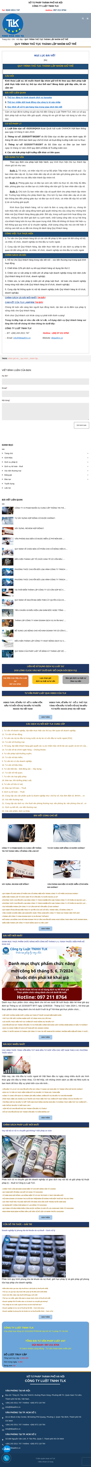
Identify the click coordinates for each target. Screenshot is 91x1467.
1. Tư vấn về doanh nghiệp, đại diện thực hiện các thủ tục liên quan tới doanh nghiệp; (39, 730)
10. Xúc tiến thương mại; (12, 799)
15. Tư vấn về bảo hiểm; (12, 757)
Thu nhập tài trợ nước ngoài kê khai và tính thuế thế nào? (22, 1304)
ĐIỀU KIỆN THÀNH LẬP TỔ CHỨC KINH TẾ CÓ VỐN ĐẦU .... (40, 559)
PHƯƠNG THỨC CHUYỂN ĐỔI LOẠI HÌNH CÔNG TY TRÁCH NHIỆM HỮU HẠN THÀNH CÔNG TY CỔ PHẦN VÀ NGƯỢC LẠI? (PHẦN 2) (44, 900)
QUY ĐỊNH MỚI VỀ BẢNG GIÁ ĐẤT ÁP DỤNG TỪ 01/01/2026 (23, 1192)
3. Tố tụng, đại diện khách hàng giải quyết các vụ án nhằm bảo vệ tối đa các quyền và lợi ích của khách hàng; (44, 746)
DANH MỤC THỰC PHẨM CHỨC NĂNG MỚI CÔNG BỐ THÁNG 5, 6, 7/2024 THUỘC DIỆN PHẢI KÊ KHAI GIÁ (43, 943)
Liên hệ (7, 488)
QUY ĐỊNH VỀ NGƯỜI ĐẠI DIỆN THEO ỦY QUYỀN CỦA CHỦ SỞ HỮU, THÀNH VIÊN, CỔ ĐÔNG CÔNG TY (38, 910)
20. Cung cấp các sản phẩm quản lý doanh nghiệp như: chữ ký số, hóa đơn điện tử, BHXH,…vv (43, 796)
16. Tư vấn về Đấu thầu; (12, 765)
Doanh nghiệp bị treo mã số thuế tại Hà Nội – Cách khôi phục (23, 1308)
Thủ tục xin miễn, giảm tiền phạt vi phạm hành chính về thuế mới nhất (26, 1298)
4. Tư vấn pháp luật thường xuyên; (17, 753)
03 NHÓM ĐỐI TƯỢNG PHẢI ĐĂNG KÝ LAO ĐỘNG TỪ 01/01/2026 (25, 1205)
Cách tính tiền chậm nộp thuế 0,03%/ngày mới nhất (20, 1295)
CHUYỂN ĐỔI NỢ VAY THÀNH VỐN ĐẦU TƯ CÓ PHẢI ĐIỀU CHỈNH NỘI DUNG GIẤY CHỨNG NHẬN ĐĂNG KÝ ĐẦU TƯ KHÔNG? (45, 1025)
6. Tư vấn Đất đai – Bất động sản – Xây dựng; (22, 769)
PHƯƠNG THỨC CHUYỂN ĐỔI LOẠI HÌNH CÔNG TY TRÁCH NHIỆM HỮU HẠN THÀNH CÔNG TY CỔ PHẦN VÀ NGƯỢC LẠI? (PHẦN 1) (44, 903)
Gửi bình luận (81, 425)
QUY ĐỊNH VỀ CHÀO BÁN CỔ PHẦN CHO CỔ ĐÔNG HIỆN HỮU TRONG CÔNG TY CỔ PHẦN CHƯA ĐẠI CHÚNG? (40, 893)
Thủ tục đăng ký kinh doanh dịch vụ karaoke (29, 97)
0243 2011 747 (13, 10)
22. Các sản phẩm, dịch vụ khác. (16, 811)
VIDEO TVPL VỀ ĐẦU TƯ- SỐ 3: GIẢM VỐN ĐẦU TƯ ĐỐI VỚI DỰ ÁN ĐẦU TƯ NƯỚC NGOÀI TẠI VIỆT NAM (22, 705)
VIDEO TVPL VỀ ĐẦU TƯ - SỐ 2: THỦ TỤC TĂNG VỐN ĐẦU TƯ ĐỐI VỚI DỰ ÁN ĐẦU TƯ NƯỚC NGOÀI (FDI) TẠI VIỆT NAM (68, 705)
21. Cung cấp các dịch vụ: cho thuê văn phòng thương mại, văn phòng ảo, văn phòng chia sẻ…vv (44, 803)
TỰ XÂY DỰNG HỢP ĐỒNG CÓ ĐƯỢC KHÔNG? (66, 848)
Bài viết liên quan (12, 500)
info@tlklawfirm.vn (12, 1407)
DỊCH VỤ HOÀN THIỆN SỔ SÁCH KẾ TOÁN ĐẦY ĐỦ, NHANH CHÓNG (26, 1028)
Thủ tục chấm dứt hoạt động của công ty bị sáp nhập (33, 102)
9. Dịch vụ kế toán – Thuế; (13, 792)
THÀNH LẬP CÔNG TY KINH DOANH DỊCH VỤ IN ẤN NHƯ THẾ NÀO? (26, 916)
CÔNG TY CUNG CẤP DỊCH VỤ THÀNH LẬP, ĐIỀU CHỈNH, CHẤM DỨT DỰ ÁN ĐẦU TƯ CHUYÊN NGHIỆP (37, 1095)
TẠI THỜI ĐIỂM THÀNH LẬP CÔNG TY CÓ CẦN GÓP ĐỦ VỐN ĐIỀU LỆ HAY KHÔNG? (31, 906)
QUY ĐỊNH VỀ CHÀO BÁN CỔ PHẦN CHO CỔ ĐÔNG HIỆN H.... (41, 549)
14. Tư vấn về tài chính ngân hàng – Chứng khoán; (24, 750)
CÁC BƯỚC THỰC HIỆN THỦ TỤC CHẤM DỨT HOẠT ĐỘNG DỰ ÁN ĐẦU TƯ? (28, 1021)
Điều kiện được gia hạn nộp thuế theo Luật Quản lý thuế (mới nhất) (25, 1288)
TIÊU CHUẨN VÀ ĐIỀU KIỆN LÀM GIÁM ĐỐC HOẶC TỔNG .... (40, 610)
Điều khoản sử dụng (46, 1462)
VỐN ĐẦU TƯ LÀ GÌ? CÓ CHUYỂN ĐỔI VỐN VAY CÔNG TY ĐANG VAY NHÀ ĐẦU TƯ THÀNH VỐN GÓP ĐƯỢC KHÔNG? (43, 1089)
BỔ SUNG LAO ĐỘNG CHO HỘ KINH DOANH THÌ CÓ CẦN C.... (41, 631)
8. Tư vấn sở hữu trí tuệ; (12, 784)
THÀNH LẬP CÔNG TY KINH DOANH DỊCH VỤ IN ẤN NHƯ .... (40, 620)
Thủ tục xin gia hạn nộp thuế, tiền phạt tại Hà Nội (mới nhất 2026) (25, 1292)
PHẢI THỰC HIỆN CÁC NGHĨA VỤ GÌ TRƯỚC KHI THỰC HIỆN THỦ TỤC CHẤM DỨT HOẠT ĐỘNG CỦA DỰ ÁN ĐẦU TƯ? (43, 1099)
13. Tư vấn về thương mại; (13, 742)
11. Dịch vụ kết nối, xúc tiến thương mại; (19, 807)
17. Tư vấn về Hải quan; (12, 773)
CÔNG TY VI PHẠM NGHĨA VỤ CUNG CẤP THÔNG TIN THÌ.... (40, 508)
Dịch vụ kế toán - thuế (13, 466)
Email (4, 388)
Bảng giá (8, 475)
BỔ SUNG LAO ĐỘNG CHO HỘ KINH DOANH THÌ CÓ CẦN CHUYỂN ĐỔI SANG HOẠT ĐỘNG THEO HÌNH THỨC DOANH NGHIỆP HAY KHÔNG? (46, 920)
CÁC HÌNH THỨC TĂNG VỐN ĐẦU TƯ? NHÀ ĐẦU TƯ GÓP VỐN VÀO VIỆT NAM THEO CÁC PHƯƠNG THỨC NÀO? (45, 1051)
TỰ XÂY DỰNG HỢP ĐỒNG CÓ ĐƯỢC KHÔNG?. (35, 518)
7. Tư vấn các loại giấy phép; (14, 776)
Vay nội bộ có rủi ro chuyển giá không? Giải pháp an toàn (27, 1131)
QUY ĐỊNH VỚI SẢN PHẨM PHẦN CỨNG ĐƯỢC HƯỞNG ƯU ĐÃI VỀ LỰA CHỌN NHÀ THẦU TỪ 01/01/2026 (38, 1208)
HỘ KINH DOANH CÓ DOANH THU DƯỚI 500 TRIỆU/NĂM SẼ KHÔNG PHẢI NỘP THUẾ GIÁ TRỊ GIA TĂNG (38, 1198)
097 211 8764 (59, 10)
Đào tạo (7, 479)
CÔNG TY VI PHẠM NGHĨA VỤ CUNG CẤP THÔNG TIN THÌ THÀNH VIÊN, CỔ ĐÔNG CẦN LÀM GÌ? (21, 849)
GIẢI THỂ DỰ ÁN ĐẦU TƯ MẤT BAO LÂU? (17, 1105)
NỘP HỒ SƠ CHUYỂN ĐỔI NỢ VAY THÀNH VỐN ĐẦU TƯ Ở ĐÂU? (25, 1108)
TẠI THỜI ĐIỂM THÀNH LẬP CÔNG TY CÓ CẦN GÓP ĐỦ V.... (40, 590)
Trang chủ (8, 453)
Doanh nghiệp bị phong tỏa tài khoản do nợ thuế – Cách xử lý (28, 1230)
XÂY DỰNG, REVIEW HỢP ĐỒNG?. (29, 528)
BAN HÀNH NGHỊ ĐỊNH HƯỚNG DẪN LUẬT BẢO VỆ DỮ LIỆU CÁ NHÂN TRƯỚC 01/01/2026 (33, 1211)
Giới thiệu (8, 458)
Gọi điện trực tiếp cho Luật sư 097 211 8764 (15, 681)
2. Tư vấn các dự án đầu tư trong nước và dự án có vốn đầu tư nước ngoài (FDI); (37, 738)
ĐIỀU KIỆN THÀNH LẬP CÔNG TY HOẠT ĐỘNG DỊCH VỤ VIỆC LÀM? (25, 923)
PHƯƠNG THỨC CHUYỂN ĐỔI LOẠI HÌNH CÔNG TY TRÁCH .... (41, 569)
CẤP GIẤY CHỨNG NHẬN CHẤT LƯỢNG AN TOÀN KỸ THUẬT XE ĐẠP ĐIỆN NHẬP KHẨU (32, 1015)
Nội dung (6, 400)
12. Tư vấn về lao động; (12, 734)
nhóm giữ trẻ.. (14, 358)
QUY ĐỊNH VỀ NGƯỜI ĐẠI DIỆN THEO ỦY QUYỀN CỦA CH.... (40, 600)
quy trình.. (25, 358)
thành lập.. (34, 358)
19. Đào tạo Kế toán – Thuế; (14, 788)
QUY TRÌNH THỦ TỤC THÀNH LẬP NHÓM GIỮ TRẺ (45, 44)
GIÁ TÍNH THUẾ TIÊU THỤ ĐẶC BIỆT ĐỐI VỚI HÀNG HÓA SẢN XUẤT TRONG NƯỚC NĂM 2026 (34, 1202)
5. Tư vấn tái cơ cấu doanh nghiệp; (17, 761)
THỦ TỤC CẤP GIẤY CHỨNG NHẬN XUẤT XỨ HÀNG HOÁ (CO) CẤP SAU (27, 1018)
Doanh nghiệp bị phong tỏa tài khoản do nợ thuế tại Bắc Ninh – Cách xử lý (28, 1311)
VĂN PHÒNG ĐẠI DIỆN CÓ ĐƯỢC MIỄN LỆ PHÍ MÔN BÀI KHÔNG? (67, 885)
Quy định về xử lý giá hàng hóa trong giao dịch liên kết (34, 107)
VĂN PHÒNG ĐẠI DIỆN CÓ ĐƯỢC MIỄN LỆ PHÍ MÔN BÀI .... (40, 539)
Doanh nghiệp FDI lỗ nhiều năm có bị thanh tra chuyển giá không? (25, 1301)
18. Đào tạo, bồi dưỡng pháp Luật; (17, 780)
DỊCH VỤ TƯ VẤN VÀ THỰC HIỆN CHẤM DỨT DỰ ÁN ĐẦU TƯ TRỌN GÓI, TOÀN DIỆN (31, 1092)
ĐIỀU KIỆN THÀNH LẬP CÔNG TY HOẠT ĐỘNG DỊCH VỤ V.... (40, 641)
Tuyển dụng (9, 484)
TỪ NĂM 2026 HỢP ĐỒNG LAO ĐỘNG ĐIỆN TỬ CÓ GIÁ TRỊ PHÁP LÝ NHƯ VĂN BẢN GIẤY (33, 1195)
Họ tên (5, 376)
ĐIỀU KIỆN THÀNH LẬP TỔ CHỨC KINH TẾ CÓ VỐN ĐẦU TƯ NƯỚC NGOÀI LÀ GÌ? (30, 897)
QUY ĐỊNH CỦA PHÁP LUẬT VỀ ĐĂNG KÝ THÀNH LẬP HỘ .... (40, 651)
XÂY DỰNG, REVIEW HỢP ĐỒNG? (15, 884)
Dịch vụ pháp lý (10, 462)
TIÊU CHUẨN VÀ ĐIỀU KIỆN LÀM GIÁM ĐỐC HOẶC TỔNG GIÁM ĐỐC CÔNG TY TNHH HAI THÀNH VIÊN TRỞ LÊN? (41, 913)
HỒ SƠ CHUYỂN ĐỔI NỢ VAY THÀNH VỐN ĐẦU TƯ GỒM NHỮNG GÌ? (26, 1112)
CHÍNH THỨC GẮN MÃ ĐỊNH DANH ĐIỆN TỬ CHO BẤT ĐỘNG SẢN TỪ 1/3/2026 (29, 1189)
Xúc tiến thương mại (12, 471)
